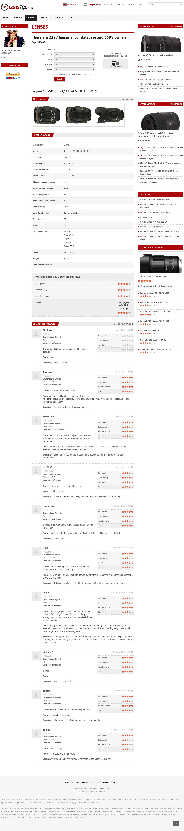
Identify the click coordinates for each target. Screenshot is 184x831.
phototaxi (48, 416)
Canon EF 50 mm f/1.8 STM (151, 331)
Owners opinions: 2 (147, 286)
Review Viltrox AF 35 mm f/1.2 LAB (155, 212)
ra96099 (47, 467)
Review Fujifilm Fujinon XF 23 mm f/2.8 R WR (159, 231)
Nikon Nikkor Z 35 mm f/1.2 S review (155, 79)
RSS (140, 4)
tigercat (47, 371)
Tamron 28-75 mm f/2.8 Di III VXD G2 (155, 349)
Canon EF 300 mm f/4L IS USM (153, 340)
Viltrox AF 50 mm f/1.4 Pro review (155, 55)
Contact (131, 4)
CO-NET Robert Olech (100, 788)
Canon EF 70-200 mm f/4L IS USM (154, 321)
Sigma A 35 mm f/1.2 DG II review (154, 67)
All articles (176, 104)
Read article (144, 140)
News (6, 17)
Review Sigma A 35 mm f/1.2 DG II (154, 222)
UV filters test (146, 217)
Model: (50, 59)
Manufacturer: (47, 54)
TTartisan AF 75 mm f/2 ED (152, 276)
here (24, 817)
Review (128, 99)
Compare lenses (115, 64)
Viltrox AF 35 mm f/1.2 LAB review (154, 84)
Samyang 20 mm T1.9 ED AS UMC (154, 293)
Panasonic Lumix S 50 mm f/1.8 (153, 302)
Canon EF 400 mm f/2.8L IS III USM (155, 312)
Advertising (120, 4)
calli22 (46, 729)
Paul (45, 547)
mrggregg (48, 506)
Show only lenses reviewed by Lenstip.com (74, 74)
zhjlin (46, 592)
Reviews (18, 17)
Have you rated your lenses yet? (11, 51)
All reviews (176, 26)
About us (108, 4)
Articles (44, 17)
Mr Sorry (47, 329)
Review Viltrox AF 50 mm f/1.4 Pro (154, 200)
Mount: (50, 69)
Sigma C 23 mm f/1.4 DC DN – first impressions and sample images (155, 135)
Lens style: (48, 64)
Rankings (58, 17)
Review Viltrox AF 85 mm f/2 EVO (154, 227)
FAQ (70, 17)
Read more (6, 57)
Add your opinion (123, 324)
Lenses (31, 17)
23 (155, 324)
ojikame (47, 690)
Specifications (165, 286)
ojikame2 (48, 651)
